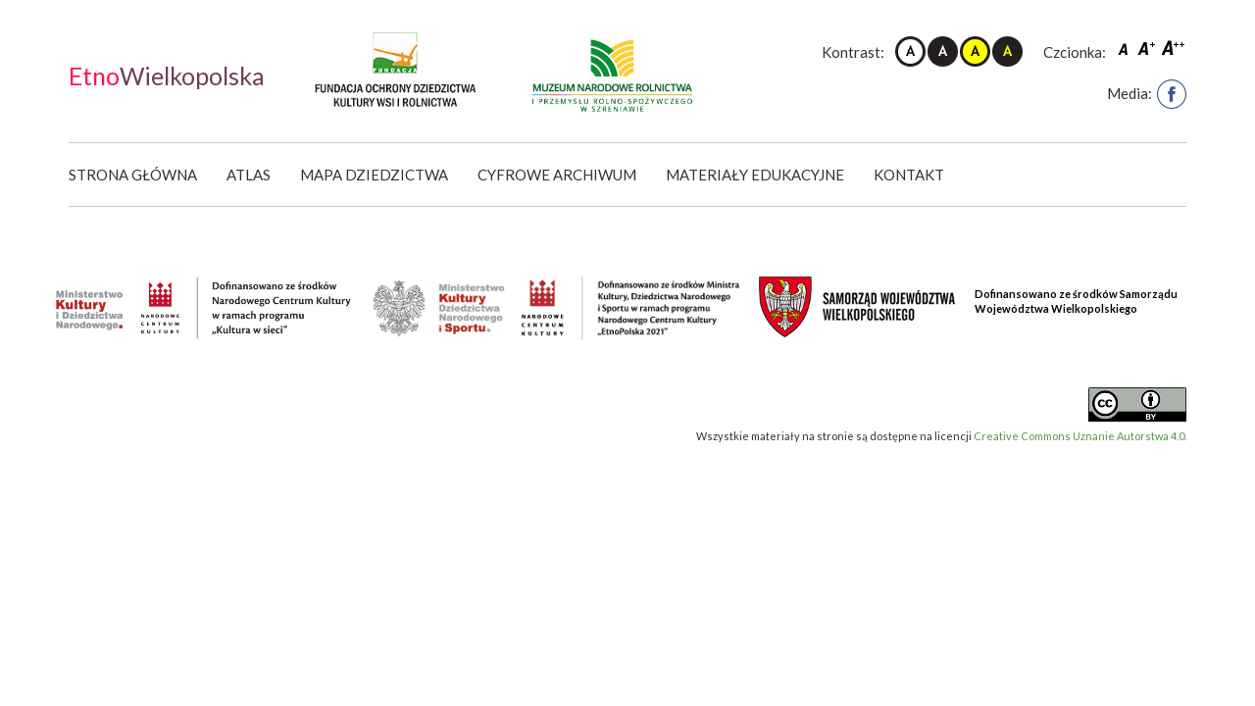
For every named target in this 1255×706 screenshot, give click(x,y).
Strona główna (133, 174)
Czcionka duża (1173, 47)
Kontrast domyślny (910, 51)
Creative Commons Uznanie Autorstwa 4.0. (1080, 435)
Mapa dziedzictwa (374, 174)
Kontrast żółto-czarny (975, 51)
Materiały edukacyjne (755, 174)
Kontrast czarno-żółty (1007, 51)
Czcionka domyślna (1125, 47)
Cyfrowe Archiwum (556, 174)
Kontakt (909, 174)
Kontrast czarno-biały (943, 51)
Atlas (248, 174)
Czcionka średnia (1148, 47)
